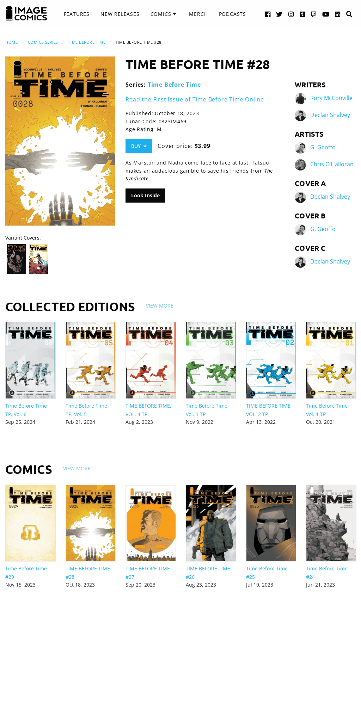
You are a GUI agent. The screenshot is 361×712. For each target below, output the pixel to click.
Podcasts (232, 14)
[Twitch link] (314, 14)
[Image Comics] (26, 13)
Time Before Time (86, 42)
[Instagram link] (291, 14)
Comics (161, 14)
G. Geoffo (323, 147)
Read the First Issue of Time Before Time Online (195, 99)
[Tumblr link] (302, 14)
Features (77, 14)
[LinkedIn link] (338, 14)
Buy (139, 146)
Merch (198, 14)
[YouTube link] (326, 14)
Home (11, 42)
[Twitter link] (279, 14)
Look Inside (145, 195)
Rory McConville (331, 98)
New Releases (120, 14)
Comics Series (43, 42)
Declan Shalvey (330, 115)
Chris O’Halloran (332, 164)
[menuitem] (77, 14)
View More (159, 305)
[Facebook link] (268, 14)
